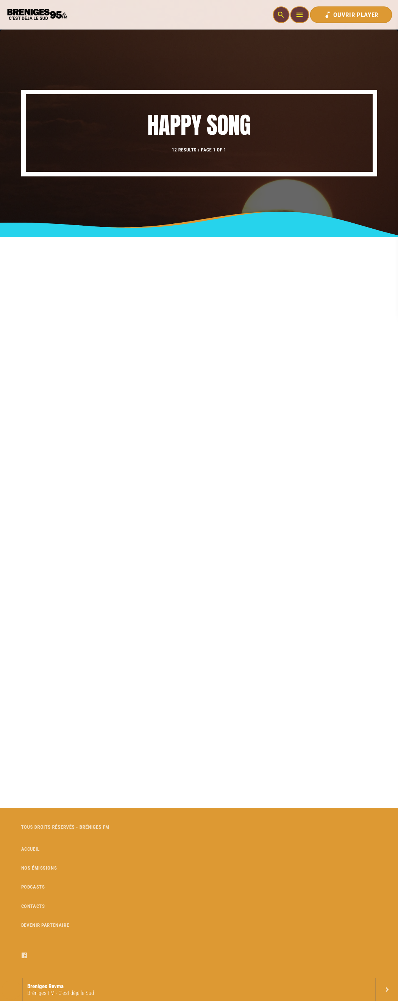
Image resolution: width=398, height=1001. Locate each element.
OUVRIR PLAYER (350, 15)
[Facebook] (24, 955)
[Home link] (36, 15)
